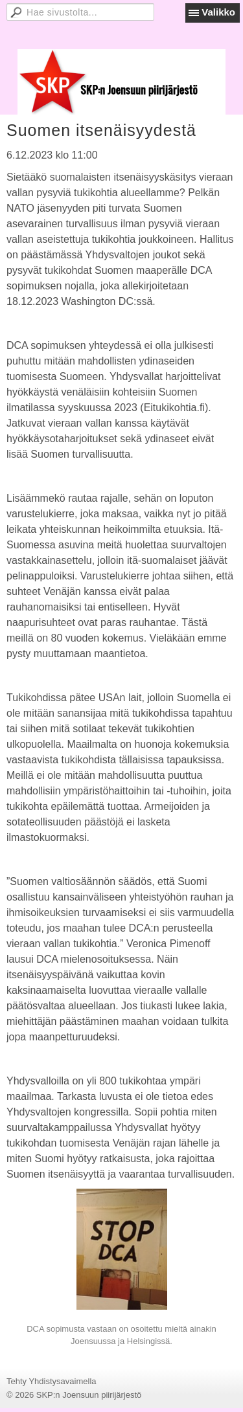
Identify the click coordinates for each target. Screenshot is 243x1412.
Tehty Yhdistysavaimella (51, 1381)
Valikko (218, 11)
